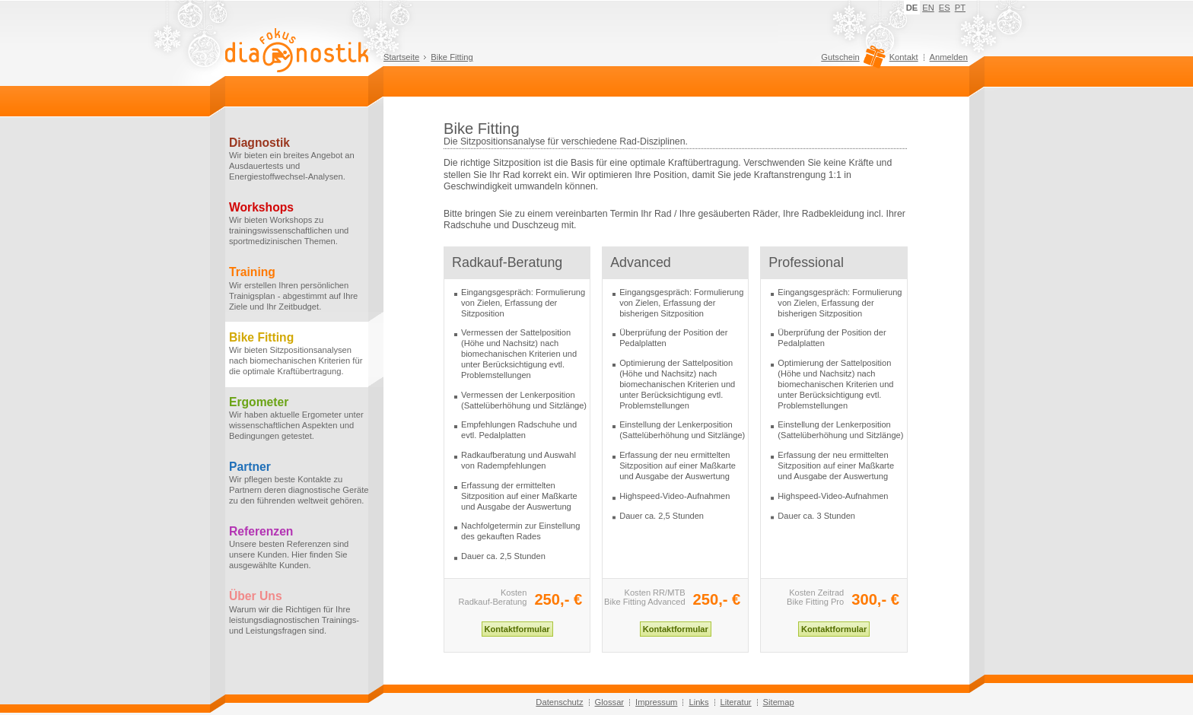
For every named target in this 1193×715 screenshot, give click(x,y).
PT (960, 7)
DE (912, 7)
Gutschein (851, 60)
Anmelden (949, 57)
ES (944, 7)
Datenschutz (559, 702)
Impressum (656, 702)
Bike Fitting (451, 57)
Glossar (610, 702)
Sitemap (778, 702)
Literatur (736, 702)
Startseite (401, 57)
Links (698, 702)
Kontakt (903, 57)
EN (928, 7)
